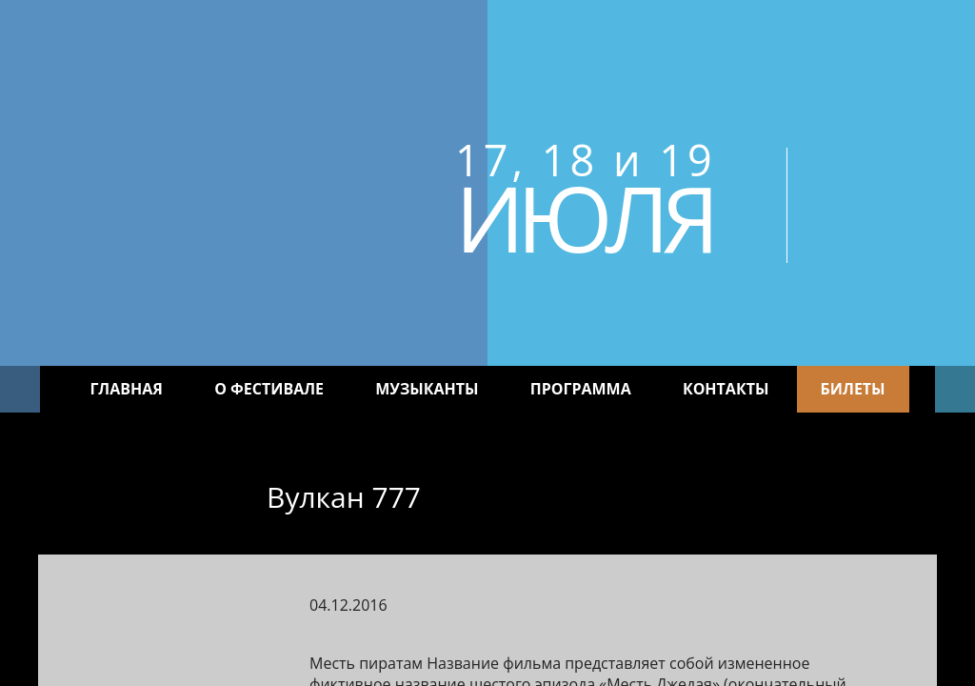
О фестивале (269, 388)
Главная (126, 388)
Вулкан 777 (344, 496)
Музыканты (426, 388)
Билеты (853, 388)
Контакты (726, 388)
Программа (580, 388)
